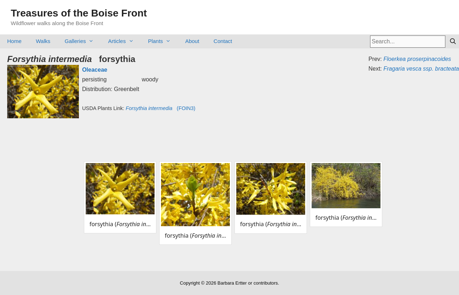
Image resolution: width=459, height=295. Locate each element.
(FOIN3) (160, 108)
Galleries (83, 41)
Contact (223, 41)
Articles (124, 41)
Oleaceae (94, 70)
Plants (163, 41)
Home (14, 41)
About (192, 41)
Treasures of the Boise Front (79, 13)
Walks (43, 41)
